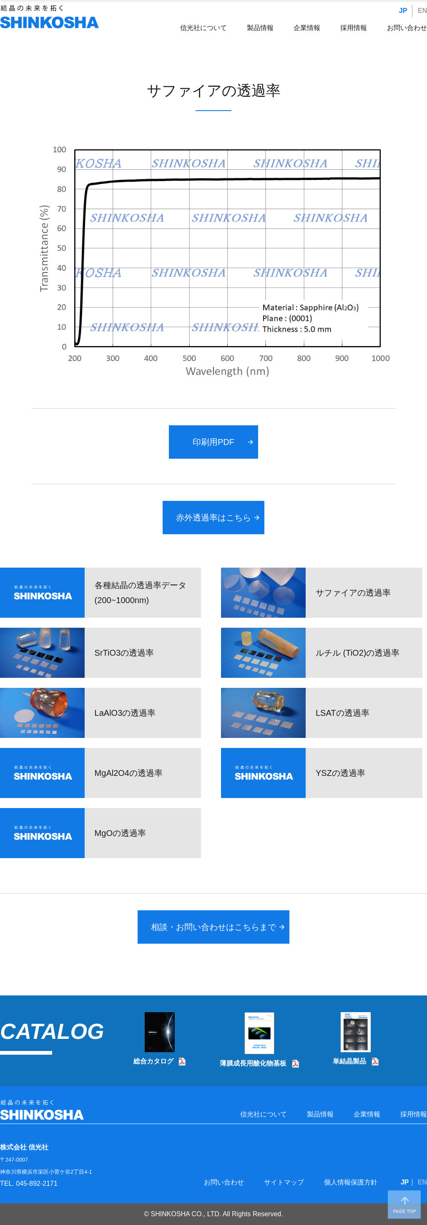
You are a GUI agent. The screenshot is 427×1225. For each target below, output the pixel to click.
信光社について (203, 27)
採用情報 (353, 27)
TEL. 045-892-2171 (29, 1183)
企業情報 (307, 27)
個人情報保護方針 (350, 1182)
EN (422, 10)
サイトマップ (284, 1182)
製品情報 (260, 27)
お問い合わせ (407, 27)
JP (403, 10)
